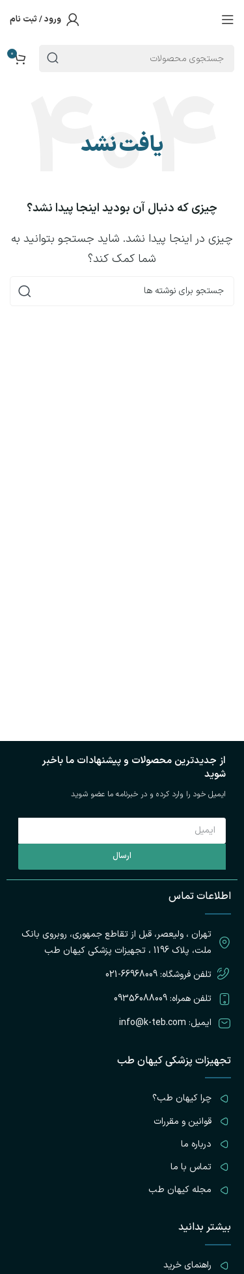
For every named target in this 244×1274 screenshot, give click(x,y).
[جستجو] (122, 291)
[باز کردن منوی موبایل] (228, 19)
